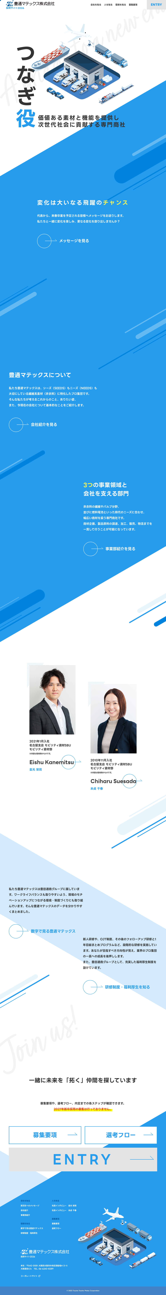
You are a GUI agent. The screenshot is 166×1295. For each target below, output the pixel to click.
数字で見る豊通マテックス (32, 1228)
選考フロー (56, 1228)
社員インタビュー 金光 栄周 (64, 1205)
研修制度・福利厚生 (29, 1233)
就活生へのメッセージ (30, 1205)
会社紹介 (24, 1210)
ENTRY (156, 4)
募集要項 (55, 1223)
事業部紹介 (25, 1215)
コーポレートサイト (30, 1276)
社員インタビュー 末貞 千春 (64, 1210)
